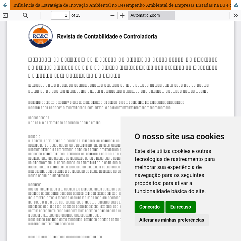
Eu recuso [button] (180, 207)
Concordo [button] (149, 207)
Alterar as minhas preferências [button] (171, 220)
